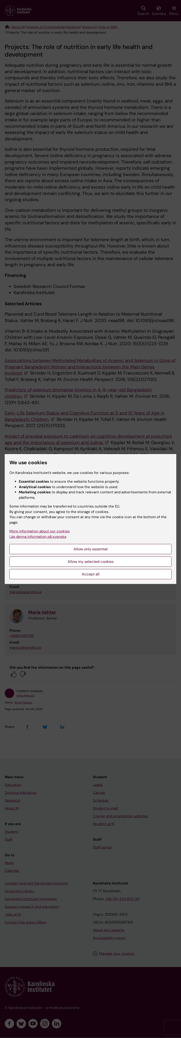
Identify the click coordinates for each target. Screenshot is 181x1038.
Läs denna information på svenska (37, 536)
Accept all (90, 574)
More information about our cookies (39, 531)
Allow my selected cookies (91, 561)
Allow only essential (91, 549)
